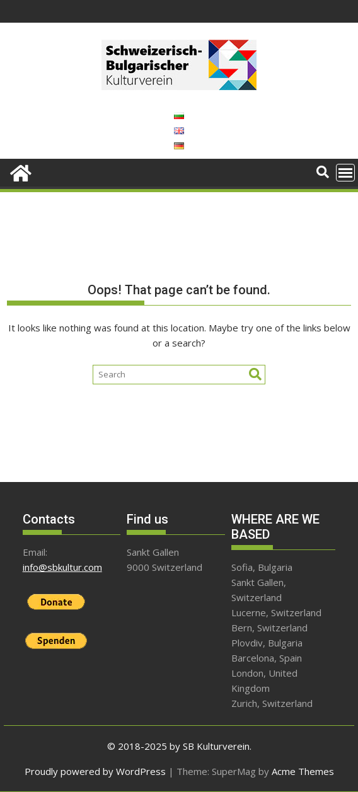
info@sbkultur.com (62, 567)
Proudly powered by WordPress (95, 771)
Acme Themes (303, 771)
